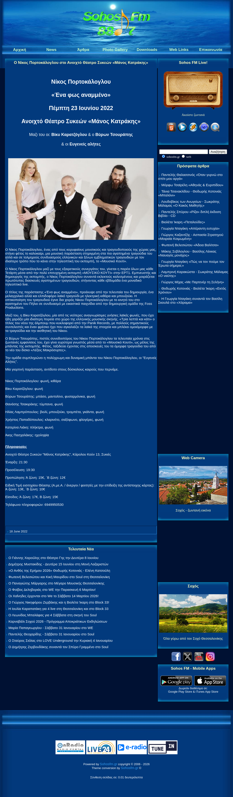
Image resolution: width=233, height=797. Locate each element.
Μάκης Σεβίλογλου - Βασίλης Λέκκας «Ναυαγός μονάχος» (187, 253)
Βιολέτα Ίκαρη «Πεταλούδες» (183, 222)
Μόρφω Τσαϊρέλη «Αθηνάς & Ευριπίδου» (192, 185)
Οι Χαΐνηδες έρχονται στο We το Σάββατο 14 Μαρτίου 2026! (53, 596)
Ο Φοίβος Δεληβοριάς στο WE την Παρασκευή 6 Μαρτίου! (52, 589)
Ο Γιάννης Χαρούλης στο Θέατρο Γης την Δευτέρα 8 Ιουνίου (53, 558)
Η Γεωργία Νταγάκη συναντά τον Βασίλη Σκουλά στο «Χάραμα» (190, 300)
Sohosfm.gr (108, 764)
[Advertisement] (193, 383)
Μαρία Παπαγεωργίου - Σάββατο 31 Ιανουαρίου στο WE (50, 628)
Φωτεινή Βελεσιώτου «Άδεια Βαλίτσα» (190, 245)
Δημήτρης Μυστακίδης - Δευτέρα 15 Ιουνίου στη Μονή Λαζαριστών (58, 564)
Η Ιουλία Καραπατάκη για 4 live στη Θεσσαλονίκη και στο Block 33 (58, 609)
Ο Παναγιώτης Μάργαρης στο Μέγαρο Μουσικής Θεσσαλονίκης (56, 583)
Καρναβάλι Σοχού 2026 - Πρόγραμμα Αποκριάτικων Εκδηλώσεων (57, 621)
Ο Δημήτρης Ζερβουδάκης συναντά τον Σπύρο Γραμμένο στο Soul (58, 647)
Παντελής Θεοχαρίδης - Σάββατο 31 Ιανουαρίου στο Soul (51, 634)
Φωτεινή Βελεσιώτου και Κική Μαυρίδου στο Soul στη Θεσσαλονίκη (59, 577)
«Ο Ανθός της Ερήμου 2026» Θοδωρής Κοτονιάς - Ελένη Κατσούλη (59, 570)
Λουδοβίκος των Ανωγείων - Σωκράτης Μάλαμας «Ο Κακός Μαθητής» (189, 203)
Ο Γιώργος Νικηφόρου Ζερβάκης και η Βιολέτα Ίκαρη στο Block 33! (58, 602)
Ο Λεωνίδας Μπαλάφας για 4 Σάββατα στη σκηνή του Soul (52, 615)
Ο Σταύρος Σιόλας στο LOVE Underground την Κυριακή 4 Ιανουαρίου (60, 640)
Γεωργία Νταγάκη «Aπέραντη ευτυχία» (190, 228)
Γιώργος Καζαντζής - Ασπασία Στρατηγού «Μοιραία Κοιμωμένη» (190, 237)
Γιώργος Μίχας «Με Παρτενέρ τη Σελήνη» (192, 282)
